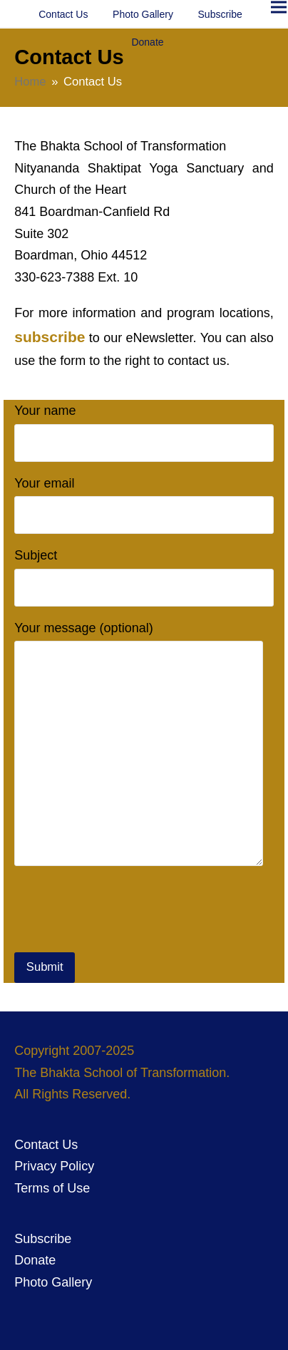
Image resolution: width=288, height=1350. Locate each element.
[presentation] (122, 911)
